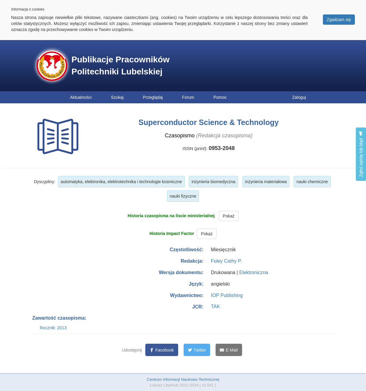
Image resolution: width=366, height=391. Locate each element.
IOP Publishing (227, 295)
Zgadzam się (339, 19)
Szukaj (117, 97)
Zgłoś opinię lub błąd (360, 154)
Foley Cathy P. (226, 261)
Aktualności (81, 97)
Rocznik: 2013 (53, 327)
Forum (188, 97)
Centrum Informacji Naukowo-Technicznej (183, 379)
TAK (215, 306)
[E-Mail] (229, 350)
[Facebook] (161, 350)
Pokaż (229, 216)
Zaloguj (299, 97)
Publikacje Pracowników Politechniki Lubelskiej (120, 65)
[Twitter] (197, 350)
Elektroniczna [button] (253, 272)
